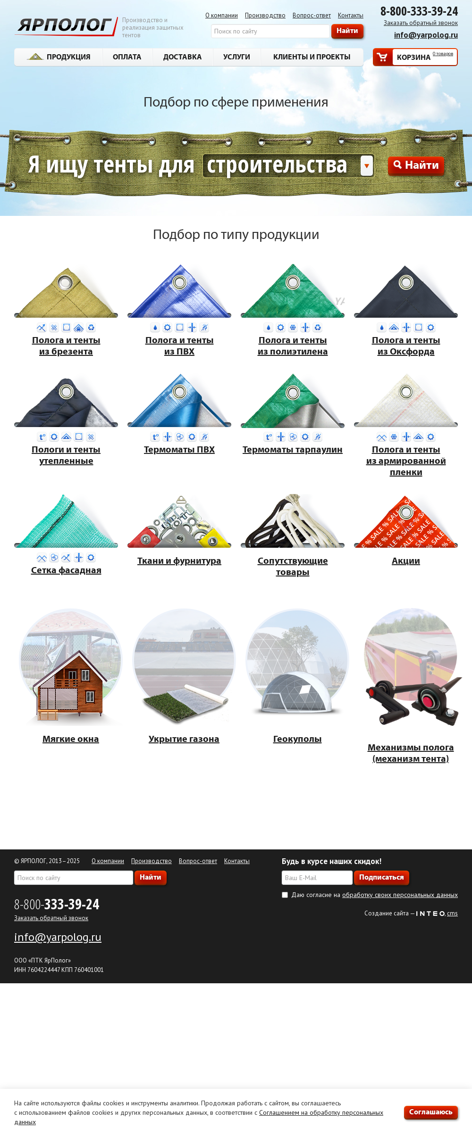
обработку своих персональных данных (400, 894)
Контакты (350, 15)
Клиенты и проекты (312, 56)
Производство (265, 15)
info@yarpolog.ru (426, 35)
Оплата (127, 56)
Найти (416, 164)
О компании (221, 15)
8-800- (56, 904)
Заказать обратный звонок (421, 23)
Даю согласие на (374, 894)
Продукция (58, 56)
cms (452, 913)
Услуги (236, 56)
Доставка (182, 56)
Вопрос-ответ (312, 15)
